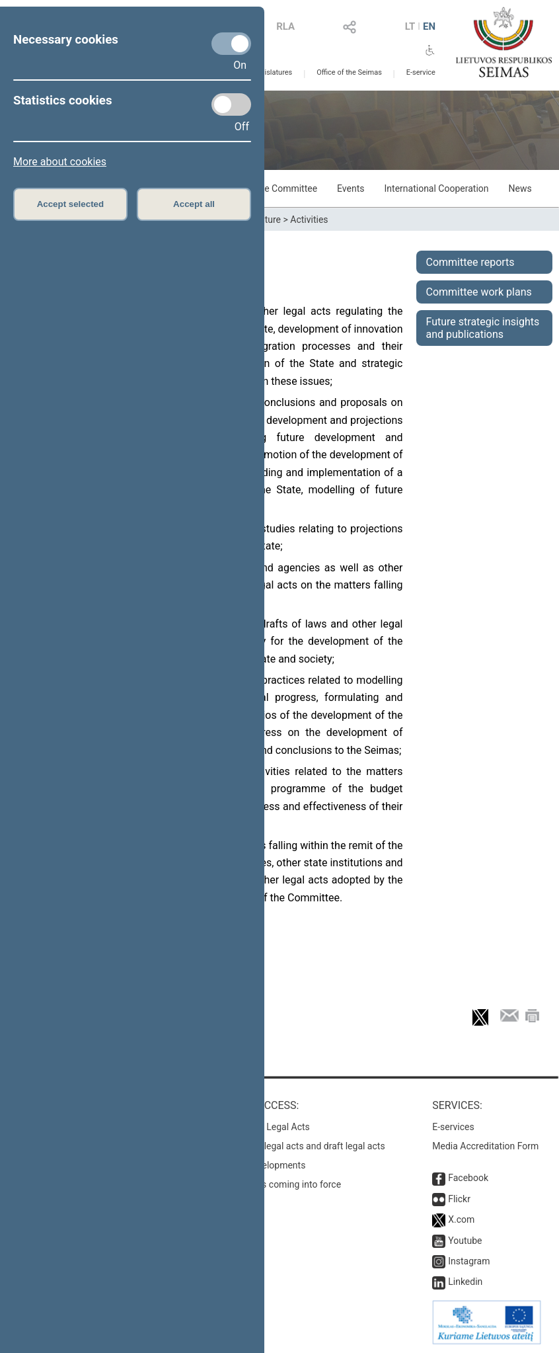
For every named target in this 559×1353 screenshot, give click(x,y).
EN (429, 26)
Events (350, 188)
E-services (453, 1127)
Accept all (194, 204)
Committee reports (470, 262)
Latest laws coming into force (280, 1184)
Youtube (465, 1240)
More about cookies (59, 161)
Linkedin (465, 1281)
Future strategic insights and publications (483, 328)
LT (410, 26)
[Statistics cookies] (231, 104)
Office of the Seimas (349, 72)
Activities (309, 219)
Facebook (468, 1177)
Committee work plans (479, 292)
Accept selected (70, 204)
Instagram (469, 1261)
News (520, 188)
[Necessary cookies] (231, 43)
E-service (420, 72)
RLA (285, 26)
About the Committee (273, 188)
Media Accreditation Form (485, 1146)
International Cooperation (437, 188)
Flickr (459, 1199)
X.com (461, 1219)
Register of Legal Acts (264, 1127)
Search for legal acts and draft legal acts (302, 1146)
